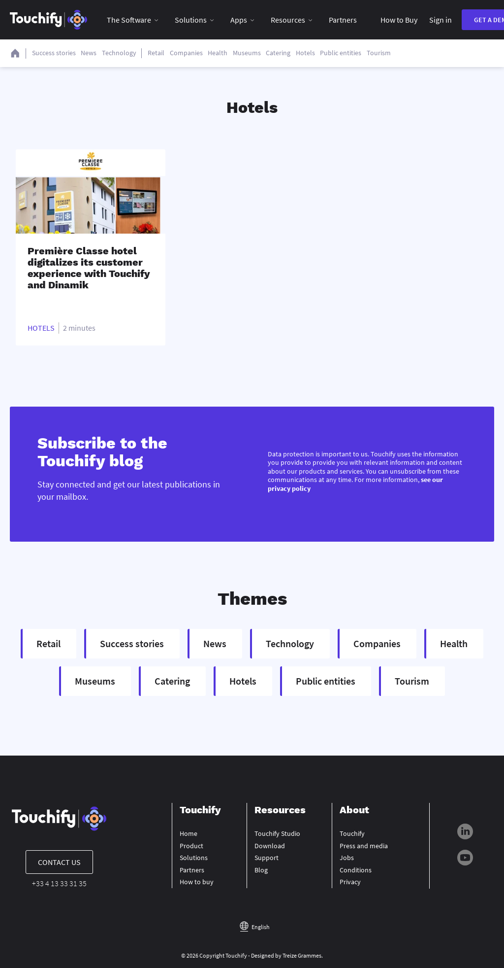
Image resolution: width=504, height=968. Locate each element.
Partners (343, 20)
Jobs (347, 857)
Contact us (59, 862)
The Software (129, 20)
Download (269, 845)
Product (191, 845)
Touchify (352, 833)
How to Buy (398, 20)
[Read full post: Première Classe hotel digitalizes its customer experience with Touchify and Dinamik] (90, 191)
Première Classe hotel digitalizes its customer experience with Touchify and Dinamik (89, 268)
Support (266, 857)
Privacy (350, 881)
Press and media (364, 845)
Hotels (41, 328)
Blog (261, 869)
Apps (238, 20)
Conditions (356, 869)
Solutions (191, 20)
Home (188, 833)
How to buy (197, 881)
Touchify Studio (277, 833)
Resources (288, 20)
